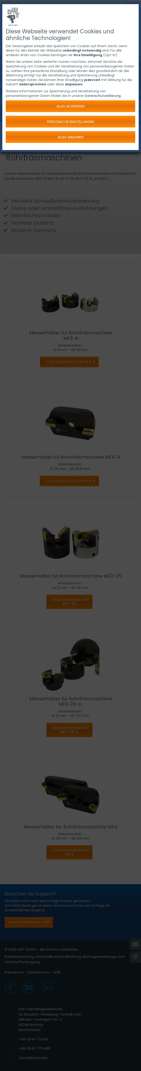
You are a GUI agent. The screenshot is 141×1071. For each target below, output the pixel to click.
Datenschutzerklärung (103, 95)
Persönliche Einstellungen (70, 121)
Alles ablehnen (70, 137)
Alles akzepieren (70, 106)
